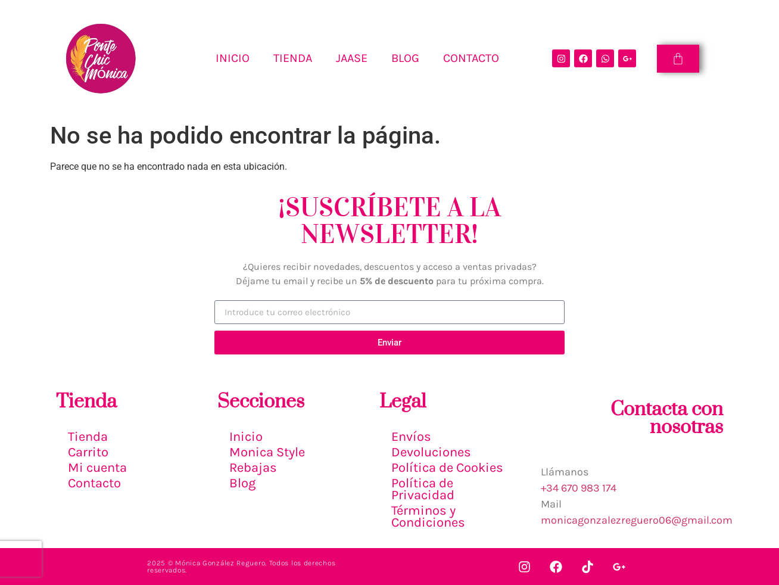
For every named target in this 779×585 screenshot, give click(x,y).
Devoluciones (431, 452)
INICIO (233, 58)
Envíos (411, 436)
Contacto (94, 483)
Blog (242, 483)
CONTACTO (471, 58)
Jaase (351, 58)
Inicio (246, 436)
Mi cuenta (97, 467)
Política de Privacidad (422, 489)
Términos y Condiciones (428, 516)
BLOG (405, 58)
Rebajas (253, 467)
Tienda (88, 436)
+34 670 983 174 (578, 487)
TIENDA (292, 58)
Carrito (88, 452)
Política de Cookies (447, 467)
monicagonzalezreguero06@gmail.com (637, 520)
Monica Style (267, 452)
